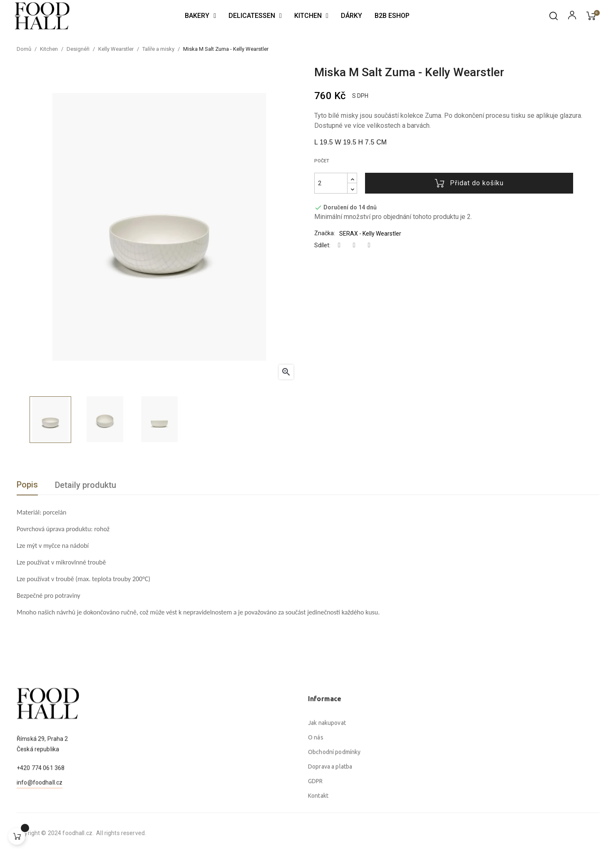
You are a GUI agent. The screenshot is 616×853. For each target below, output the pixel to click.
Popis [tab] (27, 485)
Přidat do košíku (469, 183)
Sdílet (339, 245)
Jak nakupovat (327, 798)
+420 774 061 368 (41, 800)
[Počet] (331, 183)
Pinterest (369, 245)
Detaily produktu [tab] (85, 485)
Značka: (324, 233)
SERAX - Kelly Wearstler (370, 233)
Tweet (354, 245)
